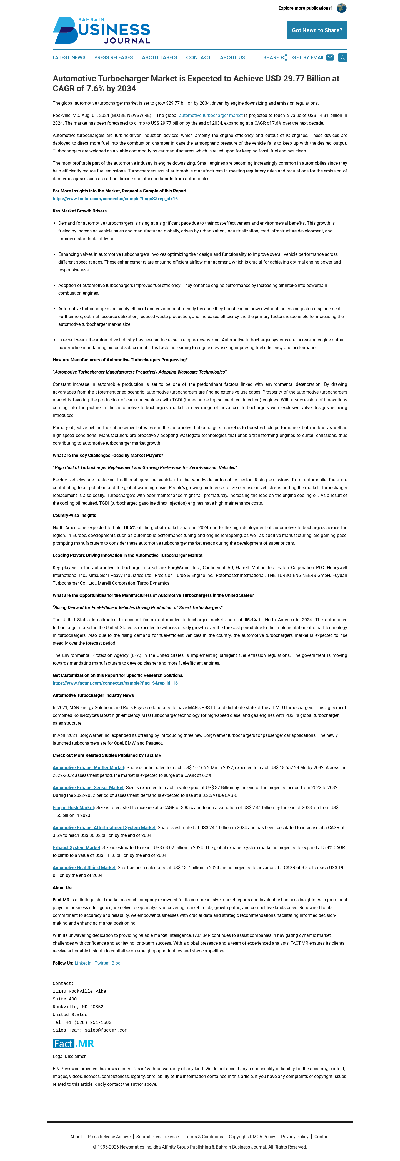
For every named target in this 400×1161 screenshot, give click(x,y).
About (76, 1136)
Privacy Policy (295, 1136)
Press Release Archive (109, 1136)
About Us (232, 57)
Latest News (69, 57)
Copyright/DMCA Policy (252, 1136)
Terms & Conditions (204, 1136)
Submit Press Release (157, 1136)
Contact (198, 57)
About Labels (159, 57)
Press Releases (113, 57)
